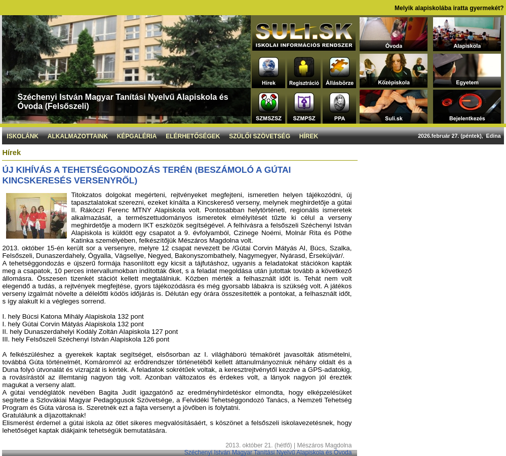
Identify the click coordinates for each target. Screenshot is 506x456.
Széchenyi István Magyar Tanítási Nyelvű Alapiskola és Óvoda (268, 452)
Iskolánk (22, 136)
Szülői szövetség (259, 136)
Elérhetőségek (193, 136)
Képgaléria (137, 136)
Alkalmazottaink (78, 136)
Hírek (308, 136)
